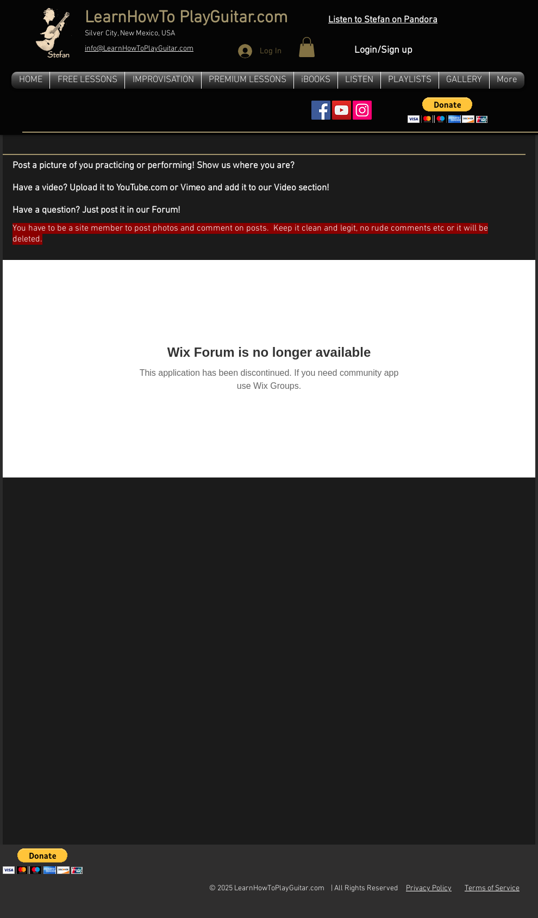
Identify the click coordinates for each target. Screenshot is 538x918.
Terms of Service (492, 888)
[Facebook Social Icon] (320, 110)
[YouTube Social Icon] (341, 110)
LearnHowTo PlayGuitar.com (186, 18)
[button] (306, 47)
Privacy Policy (429, 888)
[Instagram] (362, 110)
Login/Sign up (383, 50)
